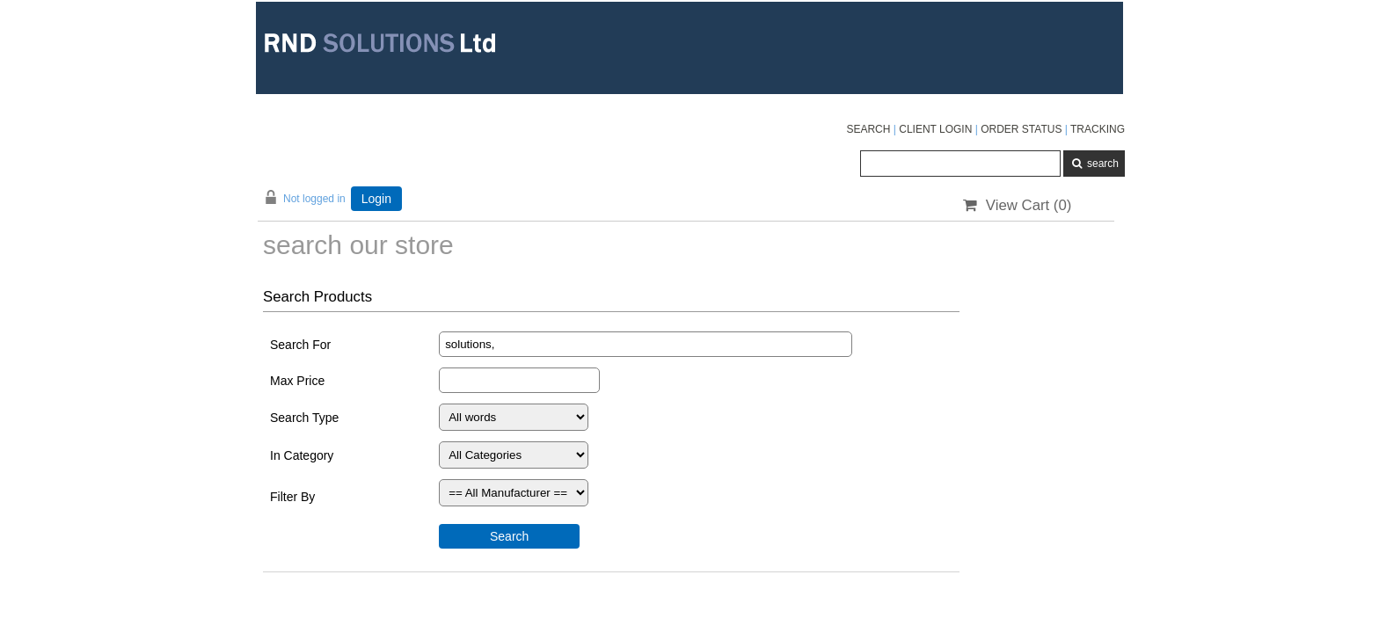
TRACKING (1097, 129)
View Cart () (1017, 205)
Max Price (297, 381)
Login (376, 199)
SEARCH (868, 129)
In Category (301, 455)
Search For (300, 345)
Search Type (304, 418)
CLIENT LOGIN (935, 129)
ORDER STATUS (1021, 129)
